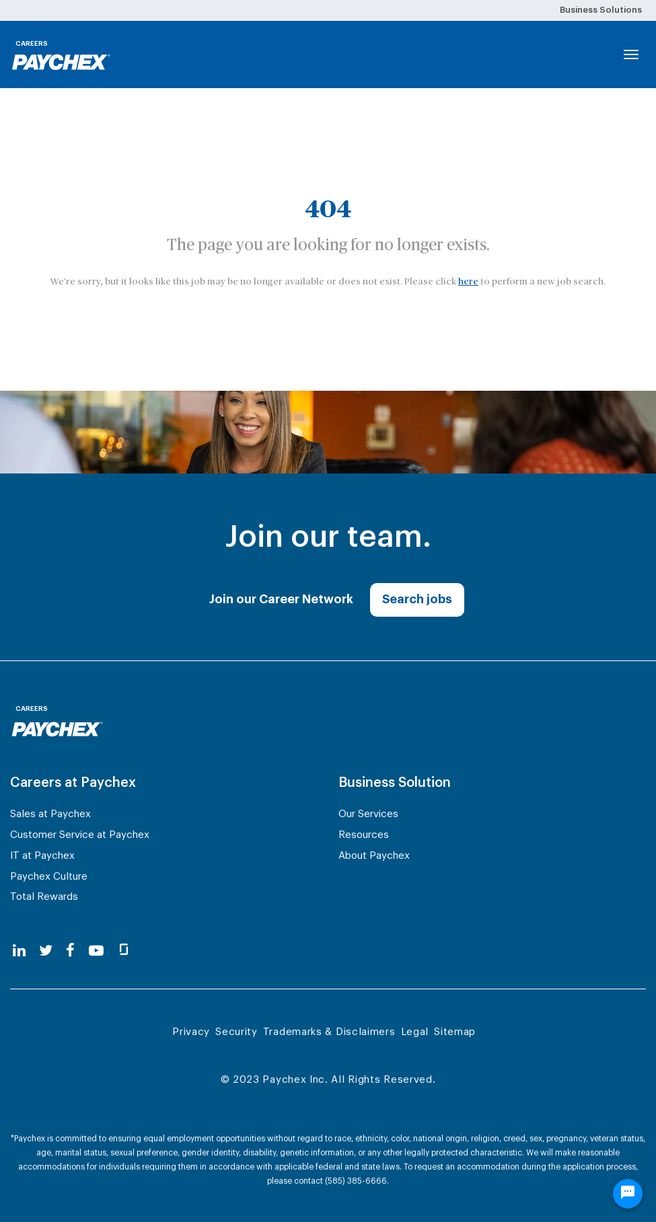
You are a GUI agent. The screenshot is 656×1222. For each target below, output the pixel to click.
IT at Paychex (42, 856)
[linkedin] (19, 951)
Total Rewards (44, 897)
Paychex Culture (48, 877)
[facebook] (70, 951)
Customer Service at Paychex (79, 835)
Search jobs (417, 599)
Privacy (191, 1032)
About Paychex (374, 856)
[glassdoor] (123, 951)
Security (236, 1032)
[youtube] (96, 951)
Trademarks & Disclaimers (329, 1032)
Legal (415, 1032)
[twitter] (45, 951)
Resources (363, 835)
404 (328, 210)
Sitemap (455, 1032)
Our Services (368, 814)
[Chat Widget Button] (628, 1194)
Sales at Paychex (50, 814)
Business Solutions (601, 9)
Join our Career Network (281, 599)
